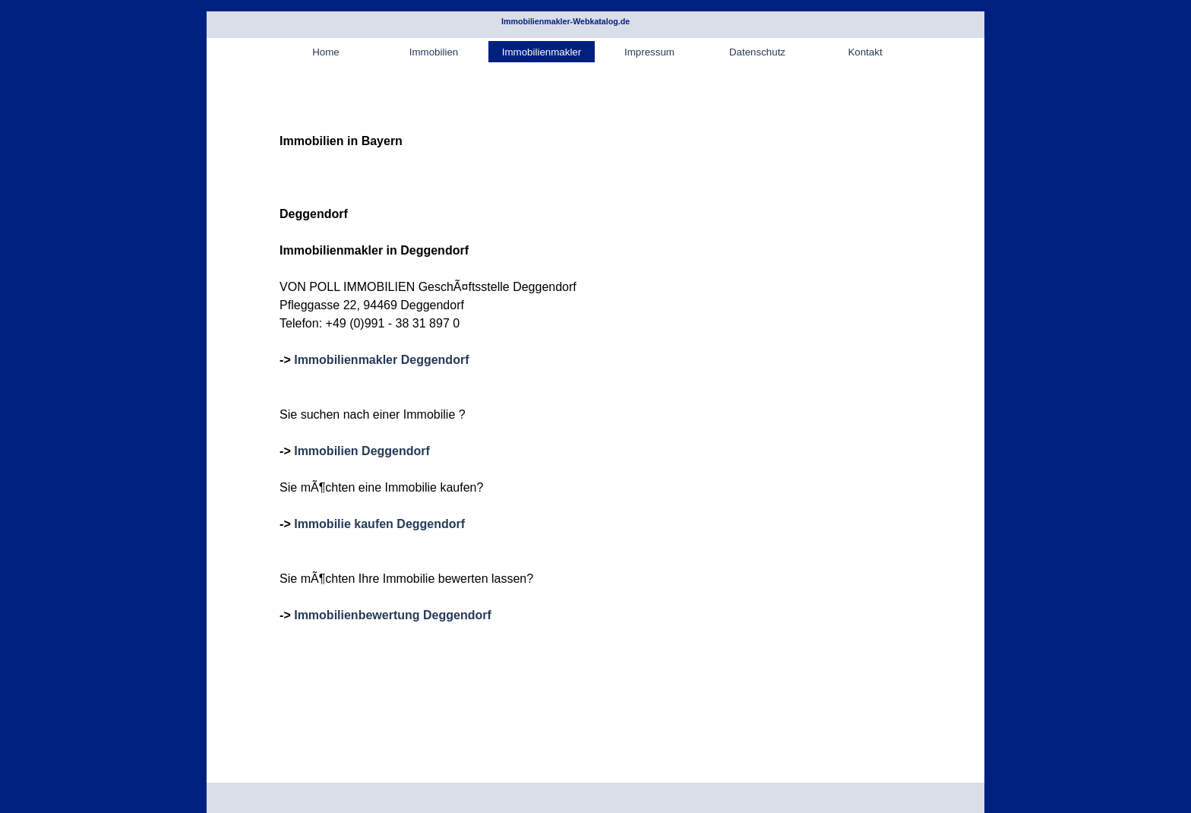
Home (326, 52)
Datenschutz (757, 52)
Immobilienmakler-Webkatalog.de (565, 21)
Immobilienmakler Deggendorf (381, 359)
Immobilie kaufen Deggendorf (379, 523)
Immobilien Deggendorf (362, 450)
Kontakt (865, 52)
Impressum (649, 52)
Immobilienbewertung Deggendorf (392, 615)
